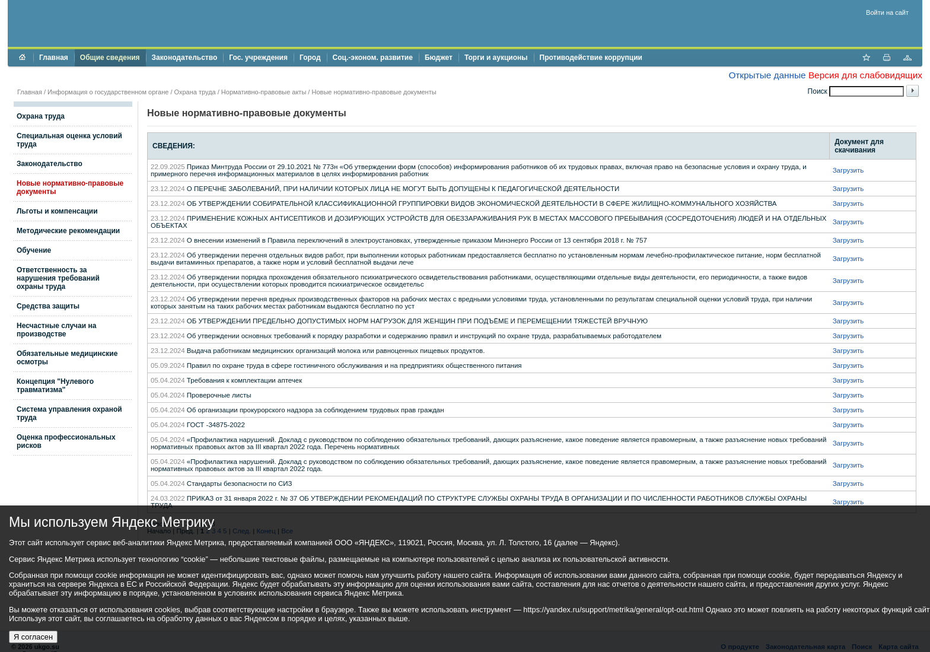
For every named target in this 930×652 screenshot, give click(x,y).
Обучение (34, 250)
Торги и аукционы (496, 57)
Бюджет (439, 57)
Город (310, 57)
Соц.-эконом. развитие (373, 57)
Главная (53, 57)
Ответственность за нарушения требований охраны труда (58, 278)
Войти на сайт (887, 12)
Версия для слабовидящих (865, 75)
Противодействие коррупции (591, 57)
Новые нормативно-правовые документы (373, 92)
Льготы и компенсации (57, 211)
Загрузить (848, 170)
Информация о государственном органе (107, 92)
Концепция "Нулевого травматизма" (55, 385)
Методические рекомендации (68, 231)
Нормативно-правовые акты (263, 92)
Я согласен (33, 636)
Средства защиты (48, 306)
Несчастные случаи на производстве (56, 330)
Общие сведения (110, 57)
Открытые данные (766, 75)
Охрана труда (195, 92)
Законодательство (185, 57)
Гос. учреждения (258, 57)
